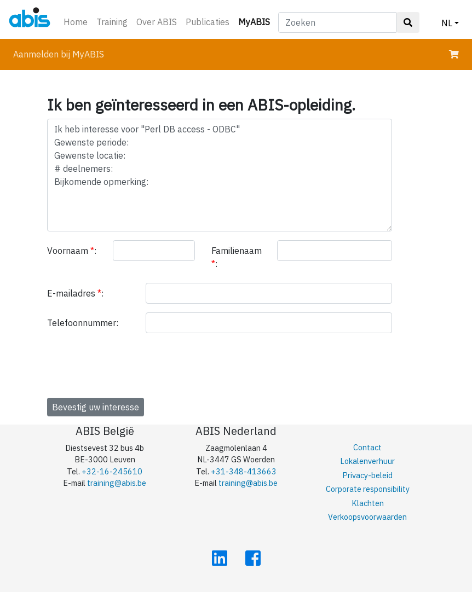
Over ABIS (156, 21)
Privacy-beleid (367, 475)
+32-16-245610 (112, 471)
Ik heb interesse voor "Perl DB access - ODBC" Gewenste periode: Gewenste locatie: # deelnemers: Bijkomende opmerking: (219, 175)
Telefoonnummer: (82, 322)
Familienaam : (236, 257)
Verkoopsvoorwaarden (367, 517)
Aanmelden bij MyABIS (58, 54)
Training (112, 21)
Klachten (368, 503)
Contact (367, 447)
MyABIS (256, 21)
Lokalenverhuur (367, 461)
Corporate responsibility (368, 489)
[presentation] (130, 363)
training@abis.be (116, 483)
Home (76, 21)
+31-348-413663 (244, 471)
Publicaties (207, 21)
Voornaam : (71, 250)
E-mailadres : (75, 293)
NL (446, 23)
